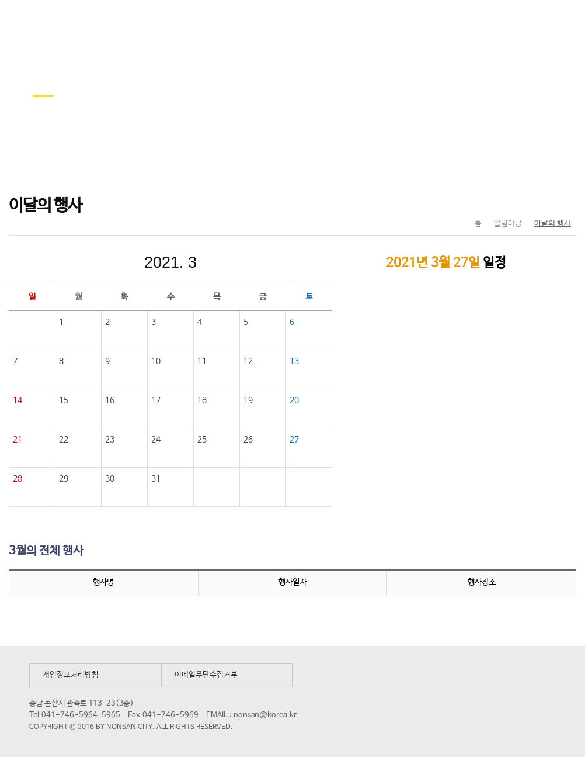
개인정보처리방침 (71, 674)
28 (17, 478)
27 (294, 439)
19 (248, 400)
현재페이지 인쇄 (562, 199)
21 (17, 439)
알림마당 (508, 223)
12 (248, 361)
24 (156, 439)
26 (248, 439)
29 (63, 478)
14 (17, 400)
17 (156, 400)
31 (156, 478)
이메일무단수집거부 (206, 674)
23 (109, 439)
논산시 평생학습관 (94, 22)
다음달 (248, 262)
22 (63, 439)
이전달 (92, 262)
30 (109, 478)
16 (109, 400)
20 (294, 400)
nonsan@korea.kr (265, 715)
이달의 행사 (552, 223)
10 (156, 361)
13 (294, 361)
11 (202, 361)
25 (202, 439)
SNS (538, 199)
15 (63, 400)
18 (202, 400)
